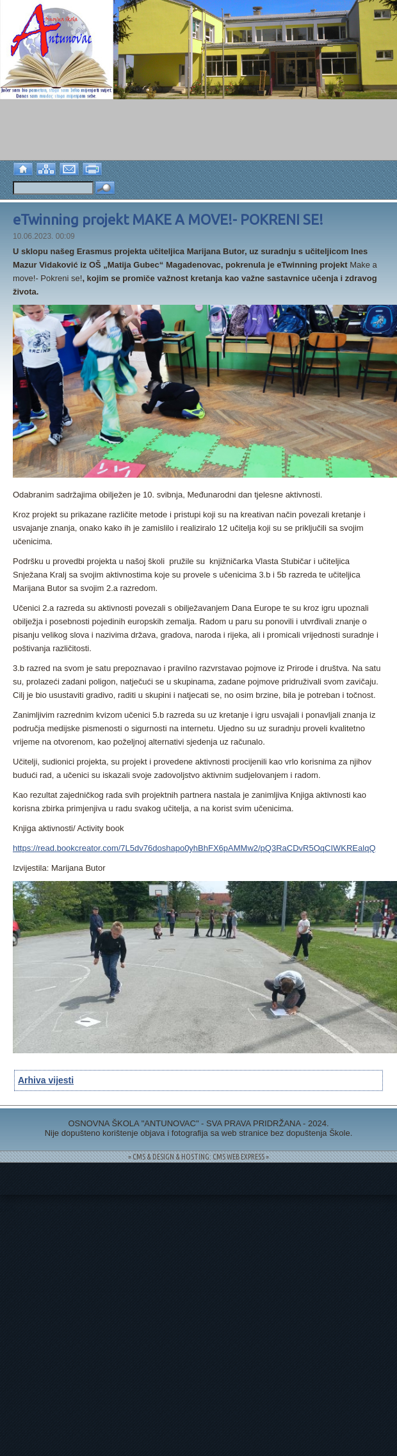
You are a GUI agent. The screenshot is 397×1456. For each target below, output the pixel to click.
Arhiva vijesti (46, 1080)
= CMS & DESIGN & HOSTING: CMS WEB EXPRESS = (198, 1157)
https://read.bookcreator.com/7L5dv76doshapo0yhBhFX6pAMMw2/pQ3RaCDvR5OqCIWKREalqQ (194, 848)
